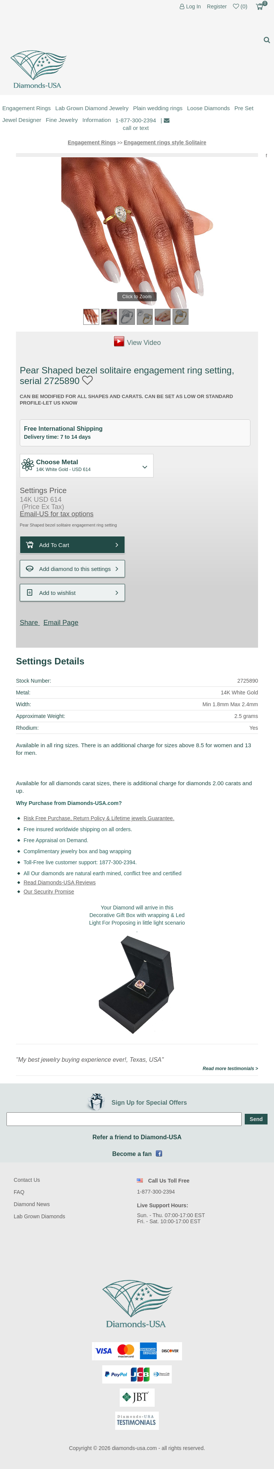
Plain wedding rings (157, 108)
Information (96, 120)
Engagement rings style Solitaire (165, 142)
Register (217, 6)
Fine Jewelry (62, 120)
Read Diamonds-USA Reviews (60, 882)
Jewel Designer (21, 120)
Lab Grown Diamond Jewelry (92, 108)
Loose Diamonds (208, 108)
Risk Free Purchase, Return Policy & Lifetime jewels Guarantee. (99, 818)
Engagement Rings (26, 108)
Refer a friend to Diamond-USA (137, 1137)
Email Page (60, 622)
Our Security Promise (49, 892)
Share (29, 622)
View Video (144, 342)
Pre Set (243, 108)
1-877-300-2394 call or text (136, 124)
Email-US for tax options (56, 514)
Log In (193, 6)
